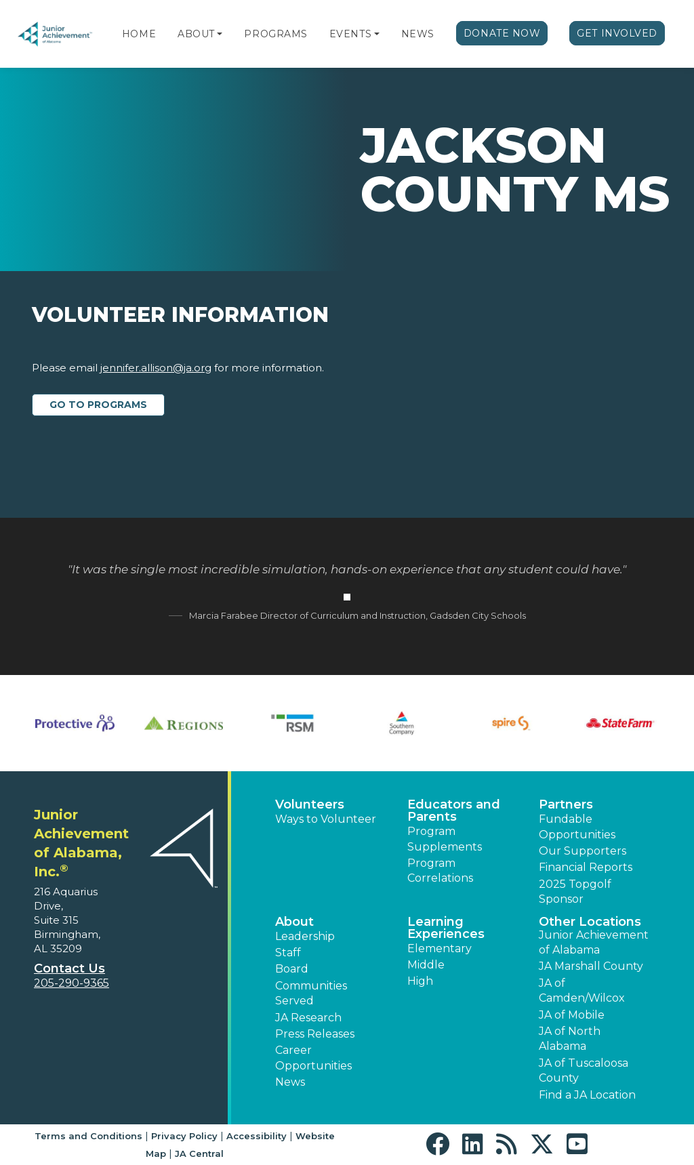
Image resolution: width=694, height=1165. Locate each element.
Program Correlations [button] (440, 870)
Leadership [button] (305, 936)
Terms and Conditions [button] (88, 1135)
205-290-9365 (71, 983)
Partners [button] (566, 804)
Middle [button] (426, 964)
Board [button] (291, 968)
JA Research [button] (308, 1017)
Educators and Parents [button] (453, 810)
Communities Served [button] (311, 993)
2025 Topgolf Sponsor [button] (575, 891)
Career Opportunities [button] (313, 1057)
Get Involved (617, 33)
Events (350, 34)
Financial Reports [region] (585, 867)
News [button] (290, 1082)
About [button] (294, 922)
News (417, 34)
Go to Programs (98, 404)
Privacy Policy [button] (184, 1135)
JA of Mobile (572, 1014)
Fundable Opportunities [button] (577, 826)
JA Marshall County (591, 966)
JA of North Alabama (569, 1038)
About (196, 34)
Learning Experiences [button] (446, 928)
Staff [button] (288, 952)
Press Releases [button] (314, 1033)
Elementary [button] (439, 948)
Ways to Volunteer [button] (325, 819)
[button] (219, 34)
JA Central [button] (199, 1153)
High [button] (420, 981)
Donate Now (502, 33)
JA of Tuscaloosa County (583, 1070)
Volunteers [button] (309, 804)
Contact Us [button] (69, 968)
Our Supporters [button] (582, 850)
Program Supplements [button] (444, 839)
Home (139, 34)
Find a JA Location (587, 1094)
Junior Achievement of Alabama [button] (594, 942)
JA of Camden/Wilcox (582, 990)
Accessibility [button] (256, 1135)
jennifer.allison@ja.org (155, 367)
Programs (275, 34)
